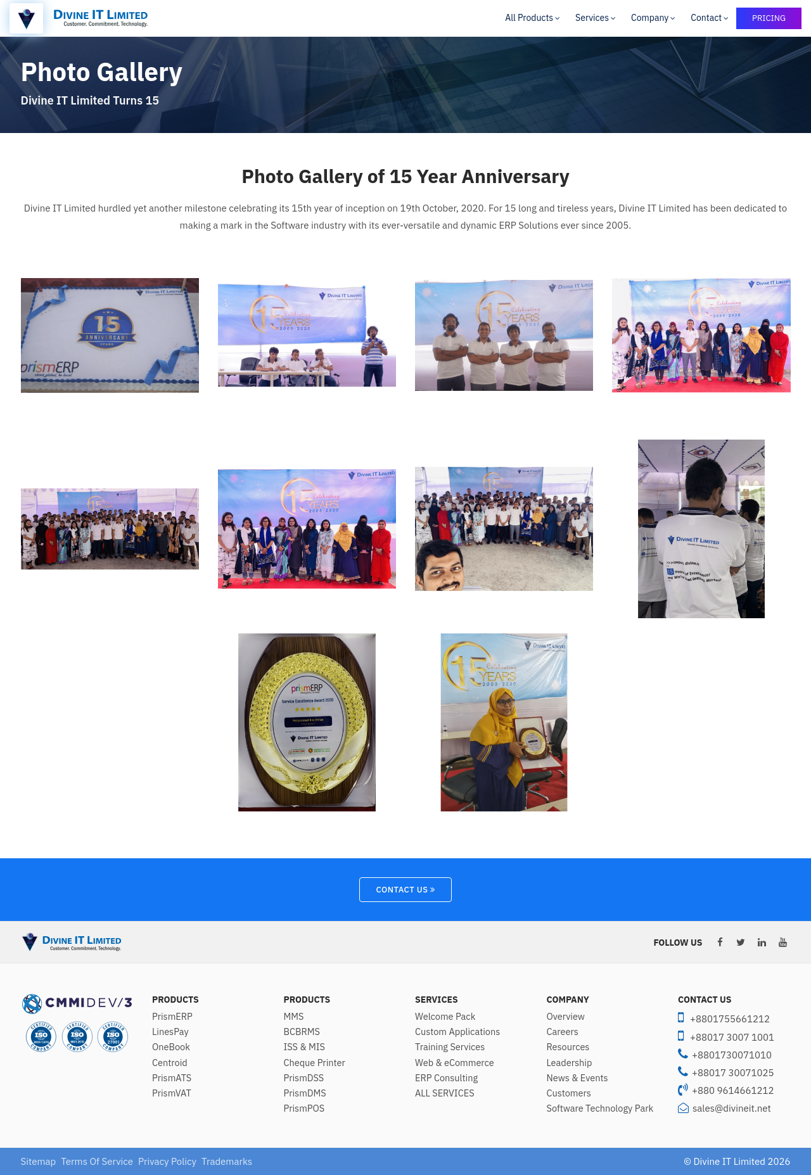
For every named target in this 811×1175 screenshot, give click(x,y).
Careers (562, 1032)
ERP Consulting (446, 1078)
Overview (566, 1017)
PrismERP (172, 1017)
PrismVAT (171, 1093)
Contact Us (405, 889)
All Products (529, 17)
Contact (706, 17)
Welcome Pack (445, 1017)
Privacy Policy (167, 1161)
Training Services (450, 1047)
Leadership (569, 1063)
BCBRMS (302, 1032)
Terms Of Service (97, 1161)
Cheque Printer (314, 1063)
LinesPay (170, 1032)
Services (592, 17)
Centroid (170, 1063)
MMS (294, 1017)
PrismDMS (305, 1093)
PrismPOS (304, 1108)
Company (649, 17)
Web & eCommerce (454, 1063)
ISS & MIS (304, 1047)
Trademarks (226, 1161)
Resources (568, 1047)
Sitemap (38, 1161)
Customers (569, 1093)
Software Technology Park (600, 1108)
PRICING (769, 18)
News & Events (577, 1078)
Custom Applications (457, 1032)
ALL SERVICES (445, 1093)
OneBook (171, 1047)
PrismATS (171, 1078)
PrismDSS (304, 1078)
